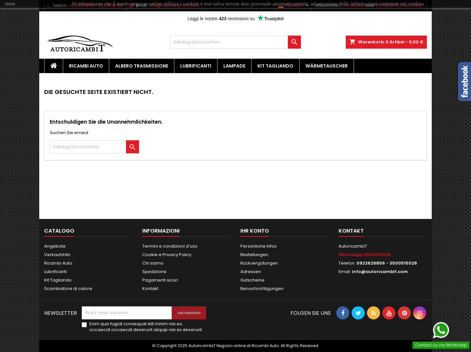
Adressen (250, 271)
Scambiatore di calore (68, 288)
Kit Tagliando (275, 66)
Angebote (55, 246)
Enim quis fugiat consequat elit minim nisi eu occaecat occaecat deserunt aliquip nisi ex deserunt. (146, 327)
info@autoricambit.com (380, 271)
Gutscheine (252, 280)
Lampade (234, 66)
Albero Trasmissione (141, 66)
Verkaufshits (57, 255)
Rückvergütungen (259, 263)
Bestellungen (254, 255)
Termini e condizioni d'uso (170, 246)
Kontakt (150, 288)
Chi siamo (153, 263)
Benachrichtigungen (262, 288)
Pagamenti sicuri (160, 280)
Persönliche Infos (258, 246)
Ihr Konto (254, 231)
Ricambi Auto (86, 66)
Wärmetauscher (326, 66)
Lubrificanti (195, 66)
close (10, 4)
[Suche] (235, 42)
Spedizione (154, 271)
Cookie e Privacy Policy (166, 255)
